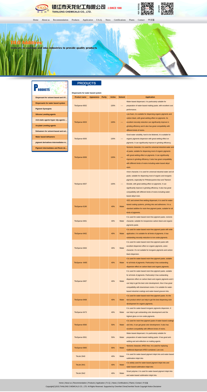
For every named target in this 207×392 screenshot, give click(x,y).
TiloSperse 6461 (80, 221)
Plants (131, 20)
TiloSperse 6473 (80, 312)
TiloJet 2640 (80, 356)
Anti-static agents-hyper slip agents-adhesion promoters (59, 120)
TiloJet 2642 (80, 373)
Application (88, 20)
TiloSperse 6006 (80, 157)
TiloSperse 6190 (80, 206)
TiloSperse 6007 (80, 184)
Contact (141, 20)
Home (35, 20)
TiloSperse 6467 (80, 281)
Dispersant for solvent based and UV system (54, 98)
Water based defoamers (45, 137)
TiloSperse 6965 (80, 348)
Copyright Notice (146, 387)
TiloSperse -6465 (80, 263)
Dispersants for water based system (50, 103)
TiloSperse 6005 (80, 139)
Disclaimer (157, 387)
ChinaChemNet (128, 387)
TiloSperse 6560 (80, 325)
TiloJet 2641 (80, 365)
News (108, 20)
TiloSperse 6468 (80, 300)
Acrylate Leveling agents (46, 126)
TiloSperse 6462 (80, 234)
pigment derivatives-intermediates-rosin (52, 142)
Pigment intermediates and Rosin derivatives (54, 148)
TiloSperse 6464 (80, 248)
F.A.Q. (99, 20)
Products (75, 20)
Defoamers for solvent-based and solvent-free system (57, 131)
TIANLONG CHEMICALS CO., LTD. (74, 387)
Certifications (120, 20)
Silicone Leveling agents (46, 114)
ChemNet (118, 387)
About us (46, 20)
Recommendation (60, 20)
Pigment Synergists (44, 109)
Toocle (137, 387)
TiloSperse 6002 (80, 106)
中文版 (151, 20)
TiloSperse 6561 (80, 337)
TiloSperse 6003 (80, 122)
